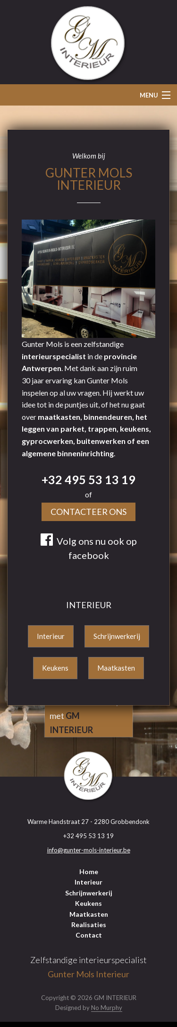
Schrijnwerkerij (116, 636)
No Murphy (106, 1007)
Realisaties (88, 925)
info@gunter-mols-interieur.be (88, 850)
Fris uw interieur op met (85, 715)
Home (88, 872)
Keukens (55, 668)
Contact (89, 935)
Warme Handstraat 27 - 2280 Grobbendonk (88, 821)
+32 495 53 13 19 (88, 479)
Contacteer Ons (88, 511)
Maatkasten (116, 668)
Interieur (51, 636)
